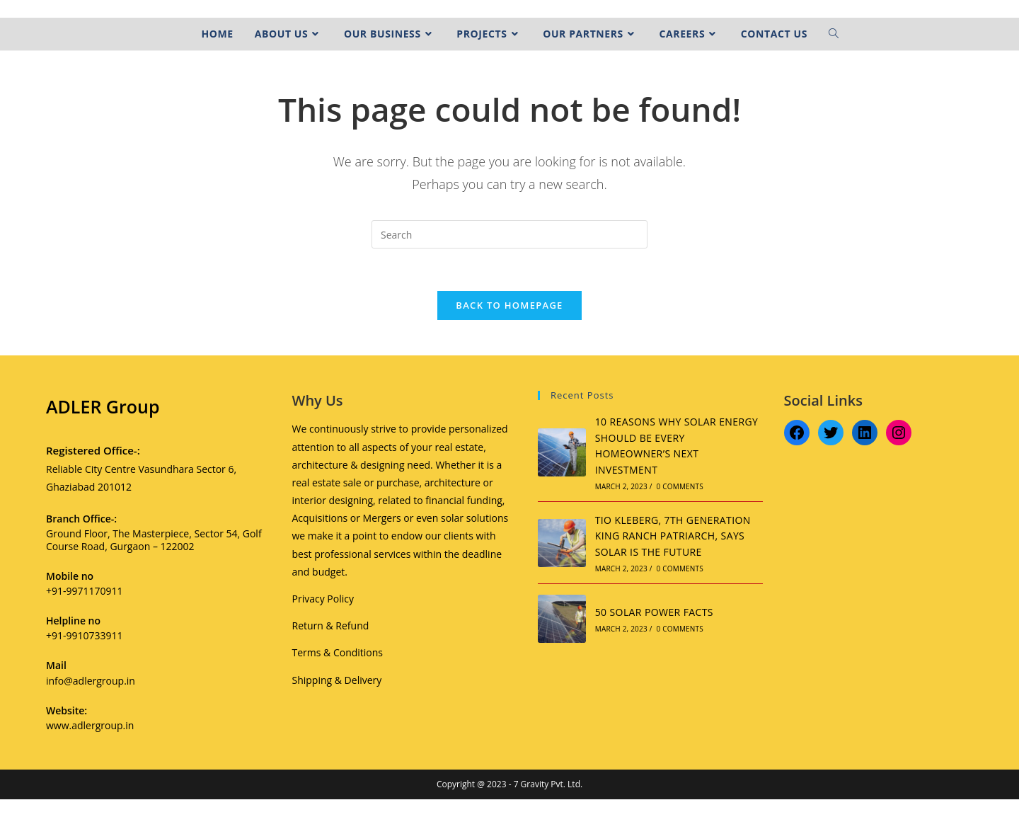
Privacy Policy (323, 598)
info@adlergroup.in (90, 680)
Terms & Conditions (338, 652)
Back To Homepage (509, 305)
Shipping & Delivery (337, 680)
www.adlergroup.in (90, 725)
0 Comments (680, 486)
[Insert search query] (509, 234)
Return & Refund (330, 625)
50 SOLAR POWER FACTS (654, 612)
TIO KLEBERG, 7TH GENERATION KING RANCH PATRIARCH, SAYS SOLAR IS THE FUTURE (673, 536)
